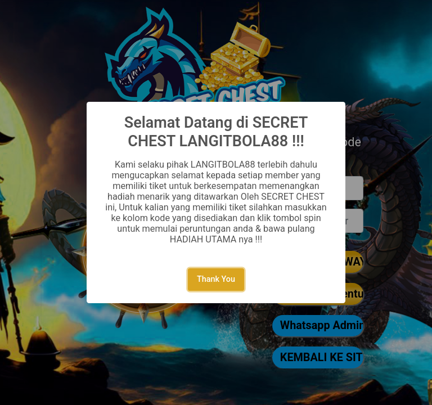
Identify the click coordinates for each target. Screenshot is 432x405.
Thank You (216, 279)
